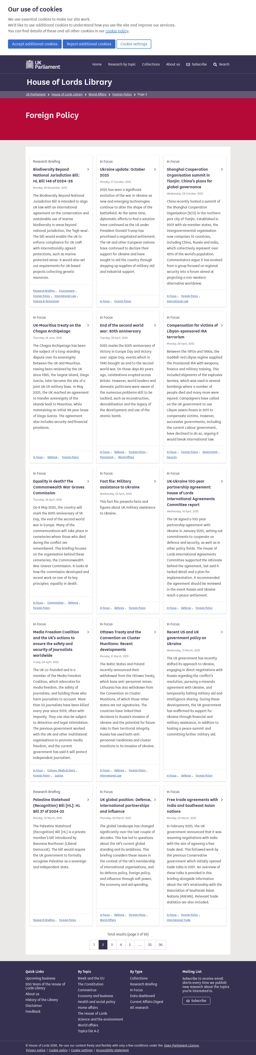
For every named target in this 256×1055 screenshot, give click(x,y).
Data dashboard (142, 996)
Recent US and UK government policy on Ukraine (186, 638)
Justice (59, 775)
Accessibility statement (112, 1050)
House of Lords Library (69, 82)
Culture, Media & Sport (61, 770)
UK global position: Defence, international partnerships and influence (125, 805)
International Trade (178, 920)
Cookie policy (58, 1050)
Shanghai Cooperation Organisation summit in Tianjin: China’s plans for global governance (189, 178)
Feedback (33, 1012)
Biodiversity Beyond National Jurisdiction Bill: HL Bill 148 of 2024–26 (56, 175)
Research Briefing (44, 290)
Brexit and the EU (91, 978)
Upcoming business (40, 978)
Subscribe (196, 64)
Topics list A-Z (88, 1031)
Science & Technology (46, 301)
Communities (55, 602)
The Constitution (90, 984)
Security (172, 457)
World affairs (88, 1025)
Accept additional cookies (35, 44)
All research (139, 1008)
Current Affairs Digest (146, 1002)
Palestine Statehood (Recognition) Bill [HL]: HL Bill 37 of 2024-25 (56, 805)
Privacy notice (35, 1050)
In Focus (105, 301)
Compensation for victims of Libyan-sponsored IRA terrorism (192, 331)
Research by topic (122, 64)
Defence (52, 457)
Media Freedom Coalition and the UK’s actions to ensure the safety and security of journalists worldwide (56, 644)
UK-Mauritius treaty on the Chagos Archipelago (57, 328)
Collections (151, 64)
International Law (65, 296)
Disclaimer (34, 1006)
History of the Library (42, 1000)
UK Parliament (36, 94)
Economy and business (95, 996)
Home (97, 64)
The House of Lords (92, 1014)
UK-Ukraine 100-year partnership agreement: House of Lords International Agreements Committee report (191, 493)
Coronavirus (87, 990)
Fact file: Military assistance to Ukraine (120, 484)
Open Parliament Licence (181, 1045)
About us (173, 64)
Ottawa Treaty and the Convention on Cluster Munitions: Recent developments (120, 641)
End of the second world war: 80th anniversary (121, 328)
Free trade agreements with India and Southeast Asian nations (192, 805)
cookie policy (117, 31)
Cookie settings (134, 44)
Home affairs (88, 1008)
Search (221, 64)
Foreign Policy (122, 94)
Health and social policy (96, 1002)
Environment (67, 290)
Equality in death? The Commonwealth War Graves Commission (58, 487)
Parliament (107, 457)
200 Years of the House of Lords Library (45, 986)
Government (210, 452)
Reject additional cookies (89, 44)
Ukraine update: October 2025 (122, 172)
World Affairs (97, 94)
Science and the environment (100, 1019)
